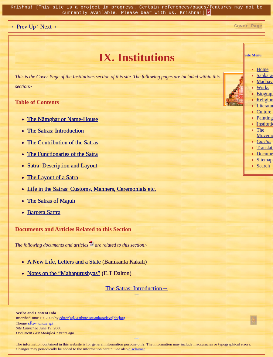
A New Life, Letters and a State (64, 261)
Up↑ (33, 26)
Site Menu (238, 55)
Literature (251, 105)
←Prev (19, 26)
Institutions (253, 123)
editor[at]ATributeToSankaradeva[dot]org (92, 317)
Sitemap (250, 159)
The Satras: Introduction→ (136, 288)
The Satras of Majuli (51, 200)
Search (248, 165)
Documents (253, 153)
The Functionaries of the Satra (62, 154)
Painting (250, 117)
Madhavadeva (255, 81)
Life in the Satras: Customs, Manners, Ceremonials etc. (91, 189)
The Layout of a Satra (52, 177)
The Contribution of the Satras (62, 142)
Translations (254, 147)
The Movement (252, 132)
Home (248, 69)
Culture (249, 111)
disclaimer (136, 349)
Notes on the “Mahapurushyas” (63, 273)
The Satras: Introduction (55, 130)
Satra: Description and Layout (62, 165)
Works (248, 87)
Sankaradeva (254, 75)
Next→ (48, 26)
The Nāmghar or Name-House (62, 119)
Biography (252, 93)
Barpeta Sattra (43, 212)
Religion (250, 99)
